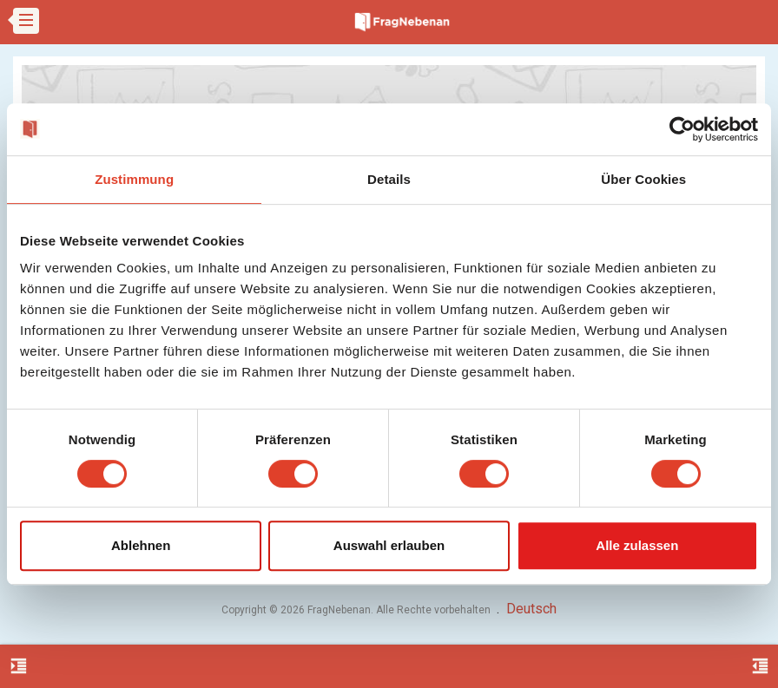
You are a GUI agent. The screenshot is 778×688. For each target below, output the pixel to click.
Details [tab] (389, 179)
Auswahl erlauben (389, 545)
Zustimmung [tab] (134, 179)
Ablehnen (140, 545)
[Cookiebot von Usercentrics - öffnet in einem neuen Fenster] (682, 129)
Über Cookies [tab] (643, 179)
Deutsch (531, 608)
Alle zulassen (637, 545)
